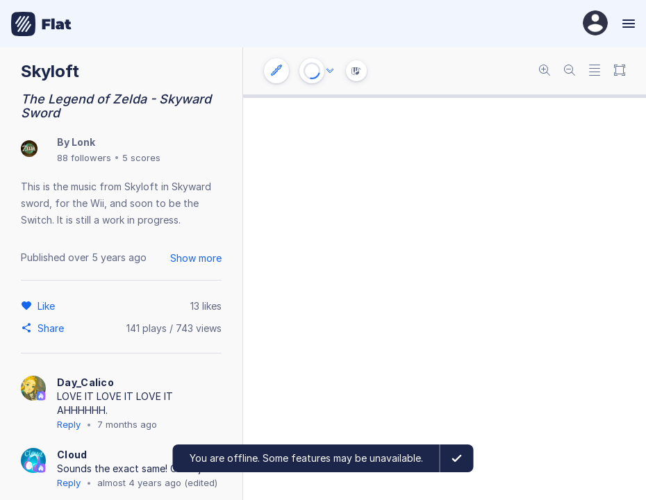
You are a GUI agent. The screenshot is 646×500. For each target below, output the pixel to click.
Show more (196, 258)
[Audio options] (330, 70)
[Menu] (627, 23)
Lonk (83, 142)
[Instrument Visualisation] (356, 70)
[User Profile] (595, 24)
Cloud (72, 454)
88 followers (84, 157)
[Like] (48, 305)
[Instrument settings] (276, 70)
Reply (69, 424)
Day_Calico (85, 382)
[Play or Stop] (311, 70)
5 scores (141, 157)
